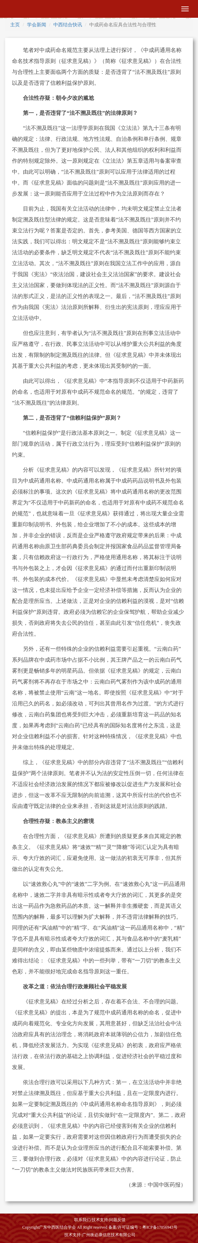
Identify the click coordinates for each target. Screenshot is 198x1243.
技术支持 (100, 1219)
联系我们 (82, 1219)
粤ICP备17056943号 (159, 1227)
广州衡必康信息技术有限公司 (108, 1234)
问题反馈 (117, 1219)
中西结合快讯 (67, 24)
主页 (15, 24)
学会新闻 (36, 24)
